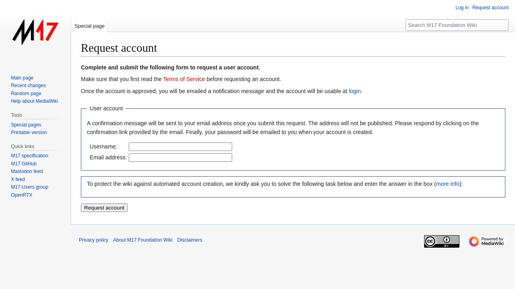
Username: (103, 146)
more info (447, 184)
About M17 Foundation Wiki (142, 240)
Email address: (108, 157)
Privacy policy (93, 240)
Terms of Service (184, 79)
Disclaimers (189, 240)
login (355, 91)
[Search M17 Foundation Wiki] (457, 25)
